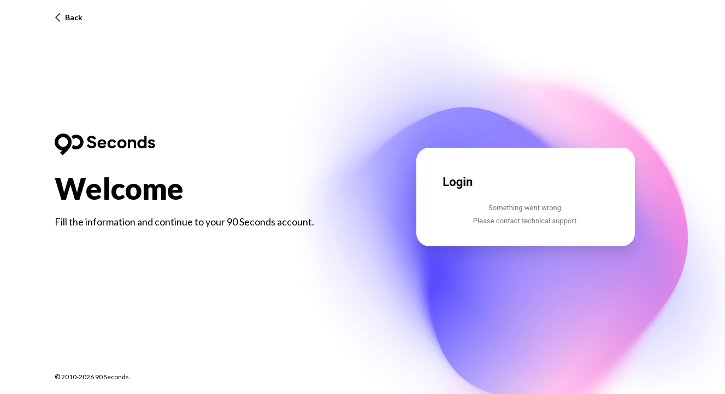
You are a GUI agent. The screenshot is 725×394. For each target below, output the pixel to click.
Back (68, 17)
